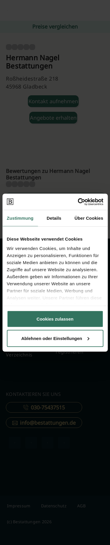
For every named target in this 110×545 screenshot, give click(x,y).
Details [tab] (54, 218)
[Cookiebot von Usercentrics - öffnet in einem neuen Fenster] (78, 202)
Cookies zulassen (55, 318)
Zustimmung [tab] (20, 218)
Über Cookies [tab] (89, 218)
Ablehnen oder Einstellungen (55, 338)
